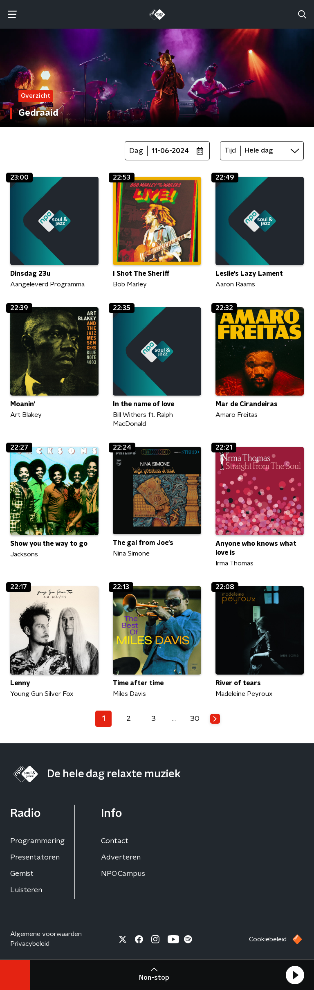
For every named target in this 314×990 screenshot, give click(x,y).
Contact (114, 841)
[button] (295, 975)
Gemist (22, 874)
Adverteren (121, 857)
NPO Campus (123, 874)
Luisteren (26, 890)
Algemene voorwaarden (46, 934)
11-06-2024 (170, 151)
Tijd (230, 150)
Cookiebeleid (268, 939)
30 (195, 718)
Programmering (37, 841)
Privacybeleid (29, 944)
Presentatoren (35, 857)
